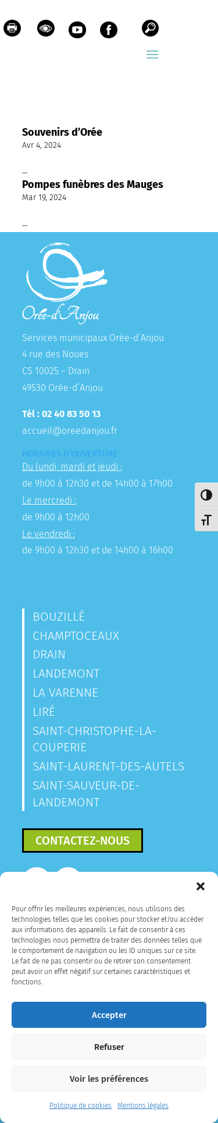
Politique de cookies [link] (80, 1106)
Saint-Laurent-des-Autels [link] (108, 766)
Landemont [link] (66, 673)
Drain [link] (49, 654)
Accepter (109, 1015)
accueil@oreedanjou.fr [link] (69, 430)
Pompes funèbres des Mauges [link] (92, 184)
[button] (200, 886)
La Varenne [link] (65, 692)
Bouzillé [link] (59, 616)
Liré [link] (44, 711)
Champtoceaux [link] (76, 635)
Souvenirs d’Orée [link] (62, 132)
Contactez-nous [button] (82, 840)
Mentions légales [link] (143, 1106)
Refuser (109, 1047)
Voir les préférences (109, 1079)
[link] (12, 31)
